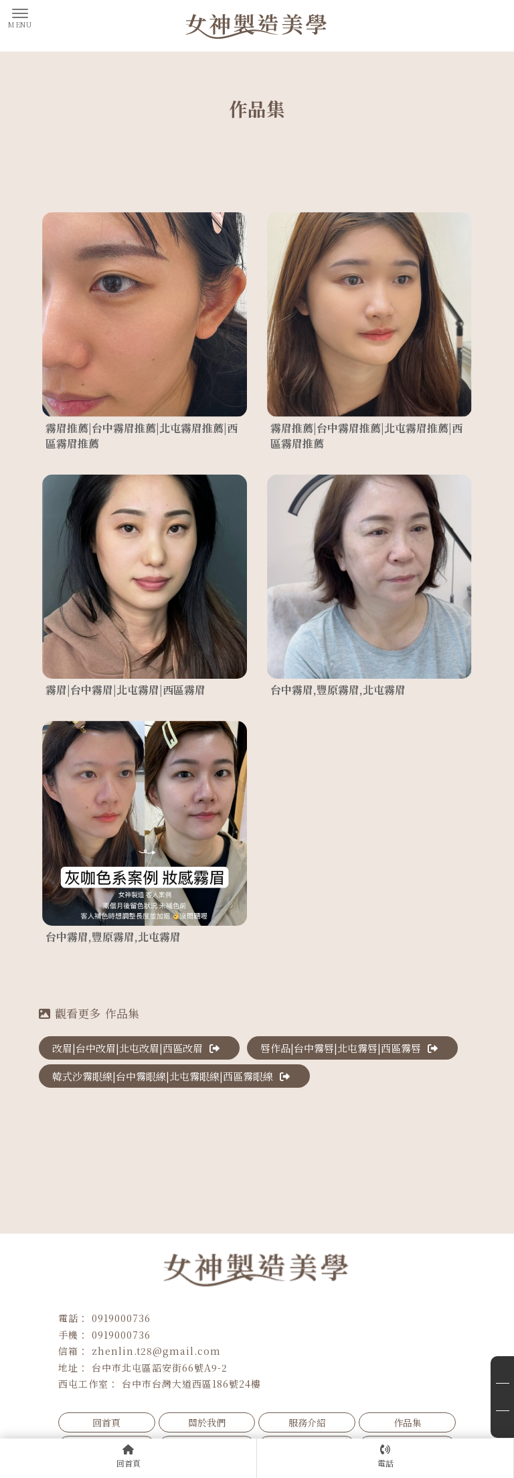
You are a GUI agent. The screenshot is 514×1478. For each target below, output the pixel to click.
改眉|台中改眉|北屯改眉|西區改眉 (136, 1048)
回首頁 (106, 1422)
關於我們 (207, 1422)
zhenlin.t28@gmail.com (156, 1351)
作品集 (408, 1422)
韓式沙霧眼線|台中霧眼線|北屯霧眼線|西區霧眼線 (171, 1076)
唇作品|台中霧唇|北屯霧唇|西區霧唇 (349, 1048)
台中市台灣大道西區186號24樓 (191, 1383)
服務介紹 (307, 1422)
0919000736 (121, 1318)
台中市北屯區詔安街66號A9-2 (160, 1367)
